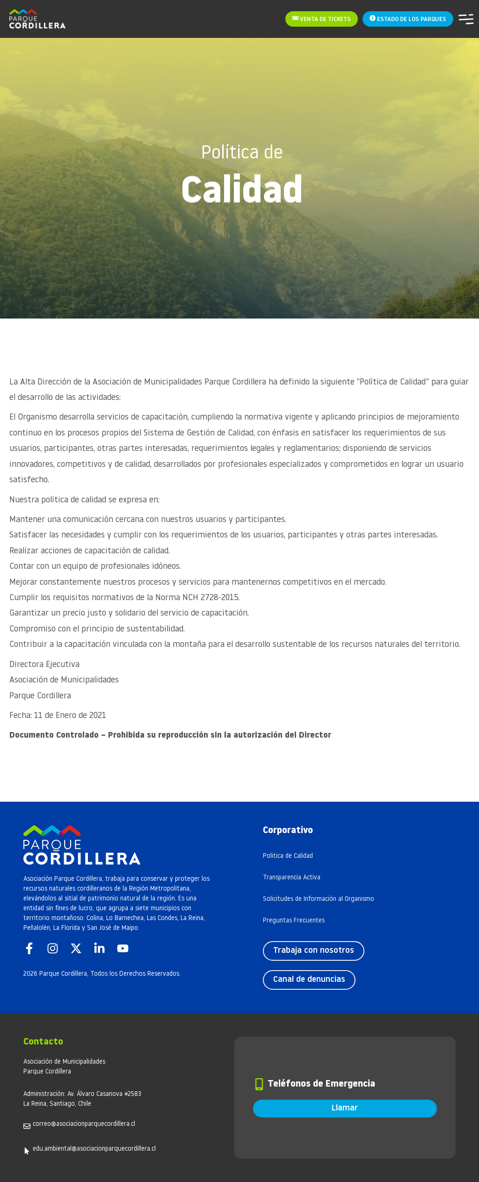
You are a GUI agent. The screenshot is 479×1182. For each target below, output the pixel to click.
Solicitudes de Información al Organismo (318, 899)
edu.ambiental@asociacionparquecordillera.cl (94, 1149)
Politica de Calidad (288, 856)
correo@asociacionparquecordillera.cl (84, 1124)
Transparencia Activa (291, 877)
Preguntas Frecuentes (294, 920)
